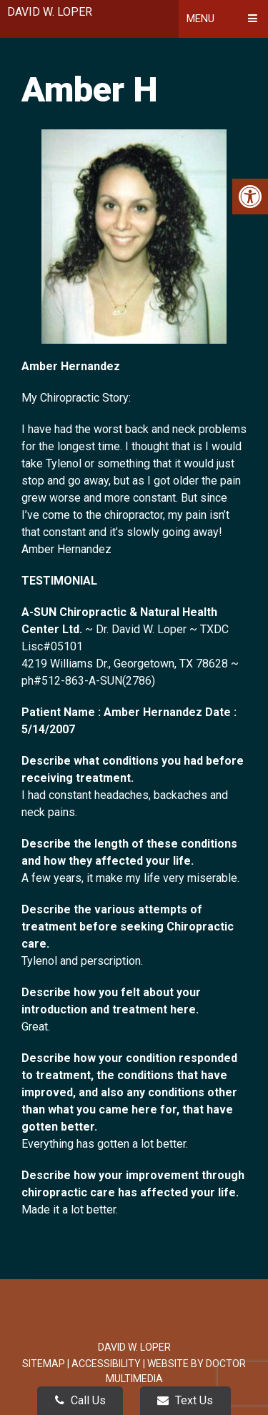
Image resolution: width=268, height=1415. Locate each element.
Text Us (185, 1400)
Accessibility (106, 1363)
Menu (200, 18)
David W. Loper (49, 12)
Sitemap (43, 1363)
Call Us (80, 1400)
